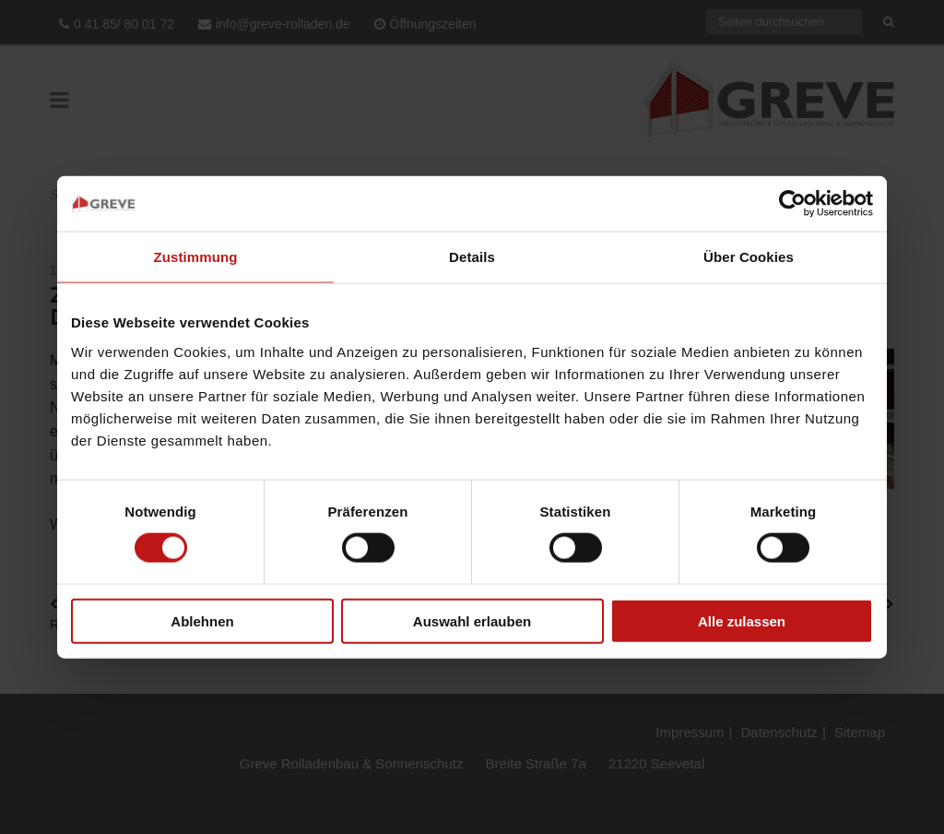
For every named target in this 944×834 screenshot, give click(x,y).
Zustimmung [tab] (196, 257)
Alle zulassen (741, 620)
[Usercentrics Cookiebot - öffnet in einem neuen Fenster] (792, 204)
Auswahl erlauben (472, 620)
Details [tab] (472, 257)
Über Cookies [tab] (748, 257)
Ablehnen (202, 620)
